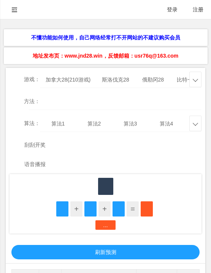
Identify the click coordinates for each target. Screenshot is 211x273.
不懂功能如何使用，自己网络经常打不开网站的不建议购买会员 (105, 38)
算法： (32, 123)
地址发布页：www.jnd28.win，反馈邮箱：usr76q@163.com (105, 56)
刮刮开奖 (35, 145)
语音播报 (35, 164)
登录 (172, 9)
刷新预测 (105, 252)
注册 (198, 9)
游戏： (32, 79)
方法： (32, 101)
